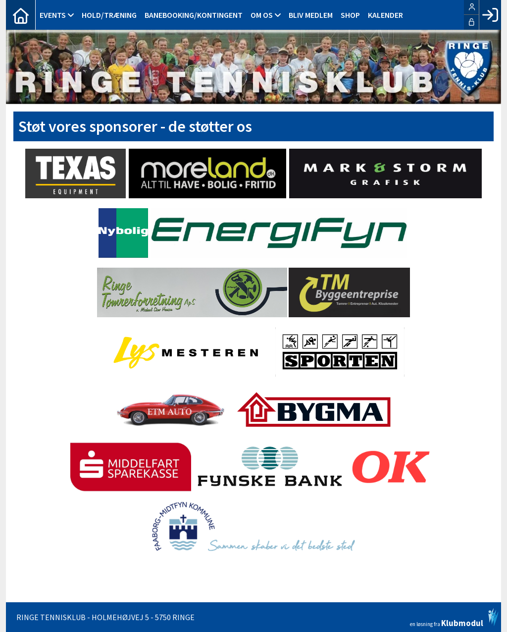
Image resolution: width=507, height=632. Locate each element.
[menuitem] (21, 15)
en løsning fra (454, 617)
